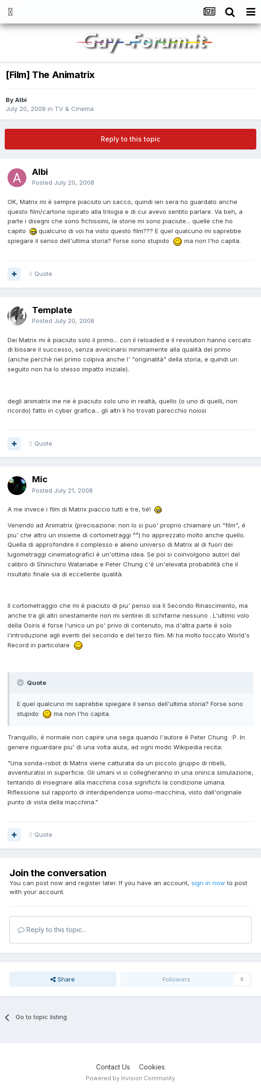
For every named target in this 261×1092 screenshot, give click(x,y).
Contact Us (113, 1067)
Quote (43, 273)
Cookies (152, 1067)
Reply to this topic (130, 139)
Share (62, 979)
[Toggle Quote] (21, 682)
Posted (63, 182)
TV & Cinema (74, 108)
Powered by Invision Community (130, 1078)
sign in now (208, 883)
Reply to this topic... (52, 930)
